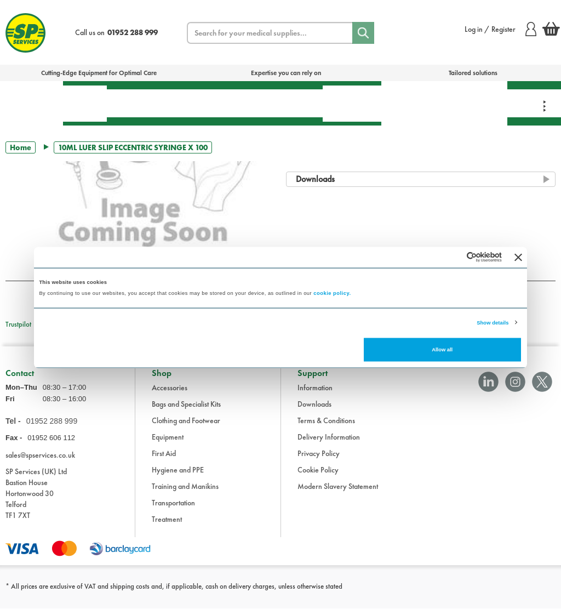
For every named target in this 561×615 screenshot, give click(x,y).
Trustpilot (18, 324)
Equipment (206, 103)
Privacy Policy (318, 460)
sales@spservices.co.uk (40, 462)
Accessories (169, 394)
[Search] (363, 33)
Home (20, 147)
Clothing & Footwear (475, 103)
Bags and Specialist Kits (186, 410)
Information (315, 394)
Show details (492, 322)
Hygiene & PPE (352, 103)
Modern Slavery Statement (337, 493)
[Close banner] (518, 257)
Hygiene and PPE (178, 476)
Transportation (281, 103)
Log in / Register (500, 29)
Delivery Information (328, 443)
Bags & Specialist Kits (31, 103)
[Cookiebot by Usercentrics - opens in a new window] (454, 257)
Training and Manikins (185, 493)
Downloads (314, 410)
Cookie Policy (318, 476)
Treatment (139, 103)
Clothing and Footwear (186, 427)
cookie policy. (332, 292)
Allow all (442, 349)
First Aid (85, 103)
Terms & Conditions (326, 427)
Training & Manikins (412, 103)
